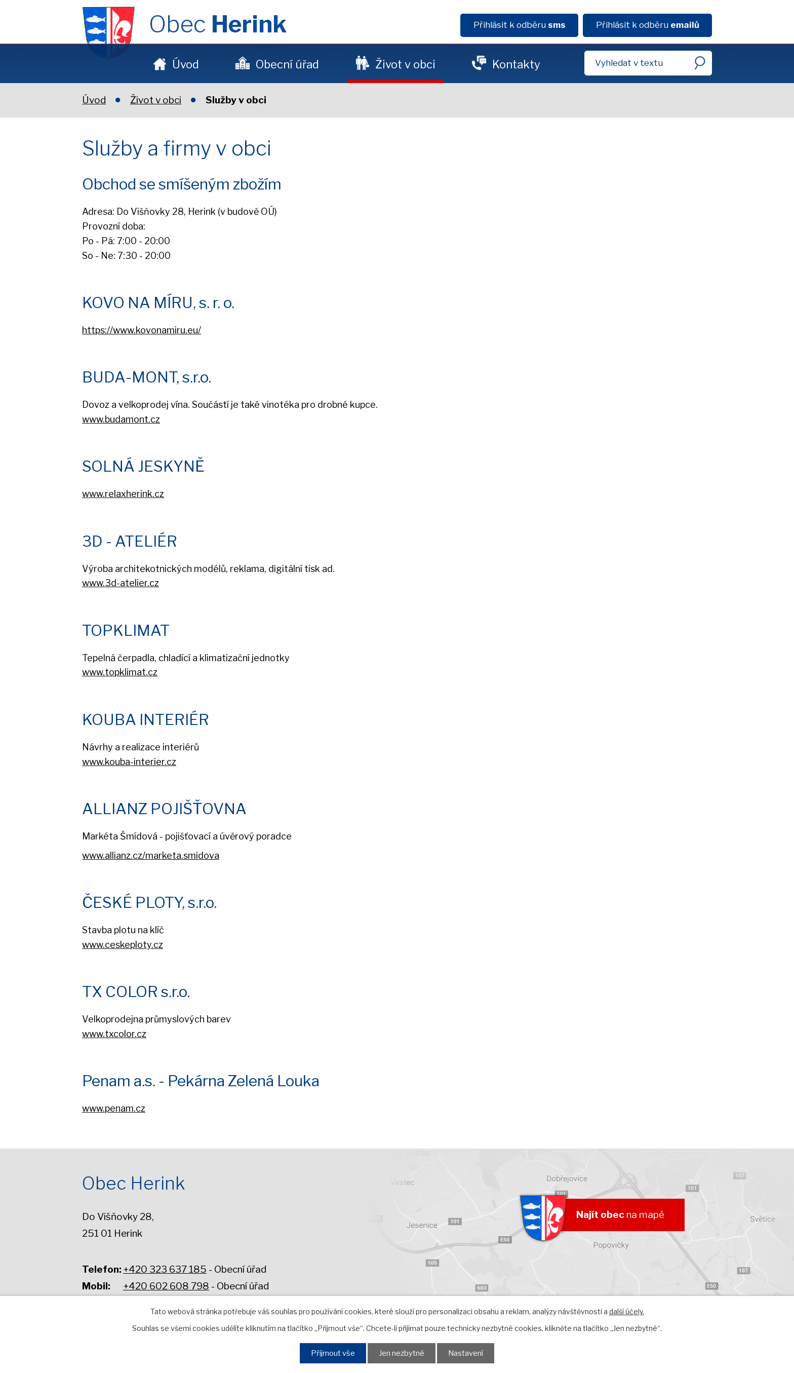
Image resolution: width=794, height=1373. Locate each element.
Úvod (185, 64)
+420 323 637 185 (165, 1269)
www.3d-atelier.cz (120, 583)
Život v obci (405, 64)
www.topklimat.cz (119, 672)
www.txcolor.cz (114, 1033)
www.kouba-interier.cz (129, 761)
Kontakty (516, 64)
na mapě (620, 1215)
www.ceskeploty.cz (122, 944)
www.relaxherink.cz (123, 493)
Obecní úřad (287, 64)
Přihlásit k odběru (519, 25)
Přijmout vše (333, 1353)
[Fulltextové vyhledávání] (648, 63)
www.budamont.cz (121, 419)
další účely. (626, 1311)
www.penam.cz (113, 1108)
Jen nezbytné (401, 1353)
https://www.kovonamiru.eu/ (141, 330)
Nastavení (465, 1353)
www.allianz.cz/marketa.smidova (150, 855)
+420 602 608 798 (166, 1286)
